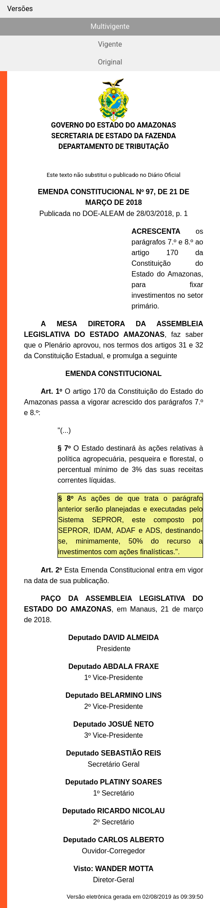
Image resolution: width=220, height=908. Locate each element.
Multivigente (109, 26)
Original (110, 62)
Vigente (110, 44)
